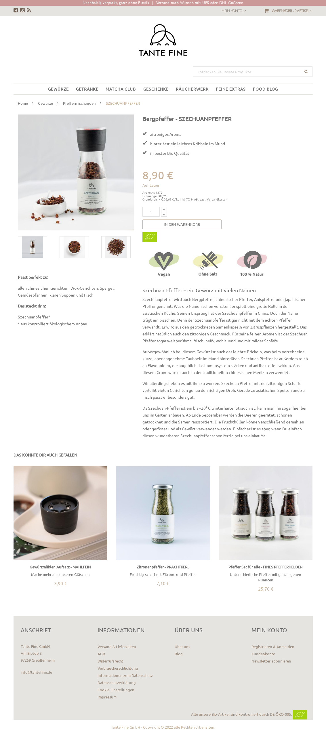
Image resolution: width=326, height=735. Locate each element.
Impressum (107, 696)
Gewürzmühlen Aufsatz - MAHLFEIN (60, 566)
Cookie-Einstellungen (116, 689)
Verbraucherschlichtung (118, 668)
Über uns (182, 646)
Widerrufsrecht (110, 660)
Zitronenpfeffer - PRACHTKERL (163, 566)
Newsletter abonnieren (271, 660)
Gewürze (45, 103)
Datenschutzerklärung (117, 682)
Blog (179, 653)
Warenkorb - (292, 11)
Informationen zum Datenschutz (125, 675)
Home (23, 103)
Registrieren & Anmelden (272, 646)
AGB (101, 653)
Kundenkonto (263, 653)
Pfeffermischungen (79, 103)
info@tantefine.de (36, 672)
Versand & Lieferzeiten (117, 646)
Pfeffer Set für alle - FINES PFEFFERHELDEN (265, 566)
